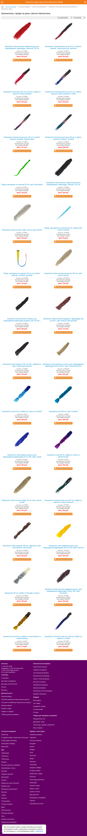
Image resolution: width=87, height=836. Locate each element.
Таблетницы (5, 759)
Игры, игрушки (37, 728)
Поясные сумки (35, 785)
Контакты (4, 690)
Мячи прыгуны (6, 810)
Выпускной (4, 746)
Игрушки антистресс (7, 819)
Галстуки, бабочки (35, 740)
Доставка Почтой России (9, 684)
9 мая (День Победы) (8, 743)
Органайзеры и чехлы (8, 768)
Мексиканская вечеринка (41, 676)
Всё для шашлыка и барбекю (10, 765)
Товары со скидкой (7, 711)
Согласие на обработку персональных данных (16, 702)
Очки (31, 752)
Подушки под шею (7, 774)
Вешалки (4, 771)
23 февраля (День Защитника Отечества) (14, 737)
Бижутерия (33, 782)
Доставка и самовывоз (8, 681)
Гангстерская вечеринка (41, 673)
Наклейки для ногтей (36, 803)
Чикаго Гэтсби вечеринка (41, 679)
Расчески (33, 776)
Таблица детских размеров (10, 714)
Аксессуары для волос (37, 779)
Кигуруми (33, 743)
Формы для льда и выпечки (10, 783)
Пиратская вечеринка (40, 667)
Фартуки (4, 762)
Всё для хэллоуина (39, 682)
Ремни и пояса (34, 788)
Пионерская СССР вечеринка (42, 691)
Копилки (4, 780)
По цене (35, 712)
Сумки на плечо (35, 791)
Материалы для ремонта (9, 789)
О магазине (5, 678)
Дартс (3, 807)
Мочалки (4, 792)
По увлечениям (38, 709)
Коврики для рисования (8, 822)
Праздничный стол (39, 719)
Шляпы (32, 746)
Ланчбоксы (4, 756)
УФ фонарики (5, 801)
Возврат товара (6, 708)
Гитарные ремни (35, 770)
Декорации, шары (39, 722)
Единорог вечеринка (39, 694)
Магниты (4, 798)
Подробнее (39, 831)
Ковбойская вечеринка (40, 685)
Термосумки (5, 753)
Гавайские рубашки (36, 734)
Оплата (3, 687)
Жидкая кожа (5, 786)
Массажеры (5, 777)
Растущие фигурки (7, 813)
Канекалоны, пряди (36, 773)
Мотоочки (33, 755)
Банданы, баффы (35, 767)
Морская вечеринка (39, 688)
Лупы (3, 816)
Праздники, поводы (39, 706)
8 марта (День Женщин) (9, 740)
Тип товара (36, 703)
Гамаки (3, 795)
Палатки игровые (6, 804)
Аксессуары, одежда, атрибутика (43, 725)
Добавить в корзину (22, 60)
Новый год (4, 734)
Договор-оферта (6, 705)
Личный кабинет (6, 696)
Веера (32, 758)
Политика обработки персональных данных (15, 699)
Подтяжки (33, 737)
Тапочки (32, 800)
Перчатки (33, 761)
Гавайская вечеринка (40, 670)
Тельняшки (33, 764)
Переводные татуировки (37, 797)
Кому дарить (37, 700)
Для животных (34, 794)
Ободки (32, 749)
